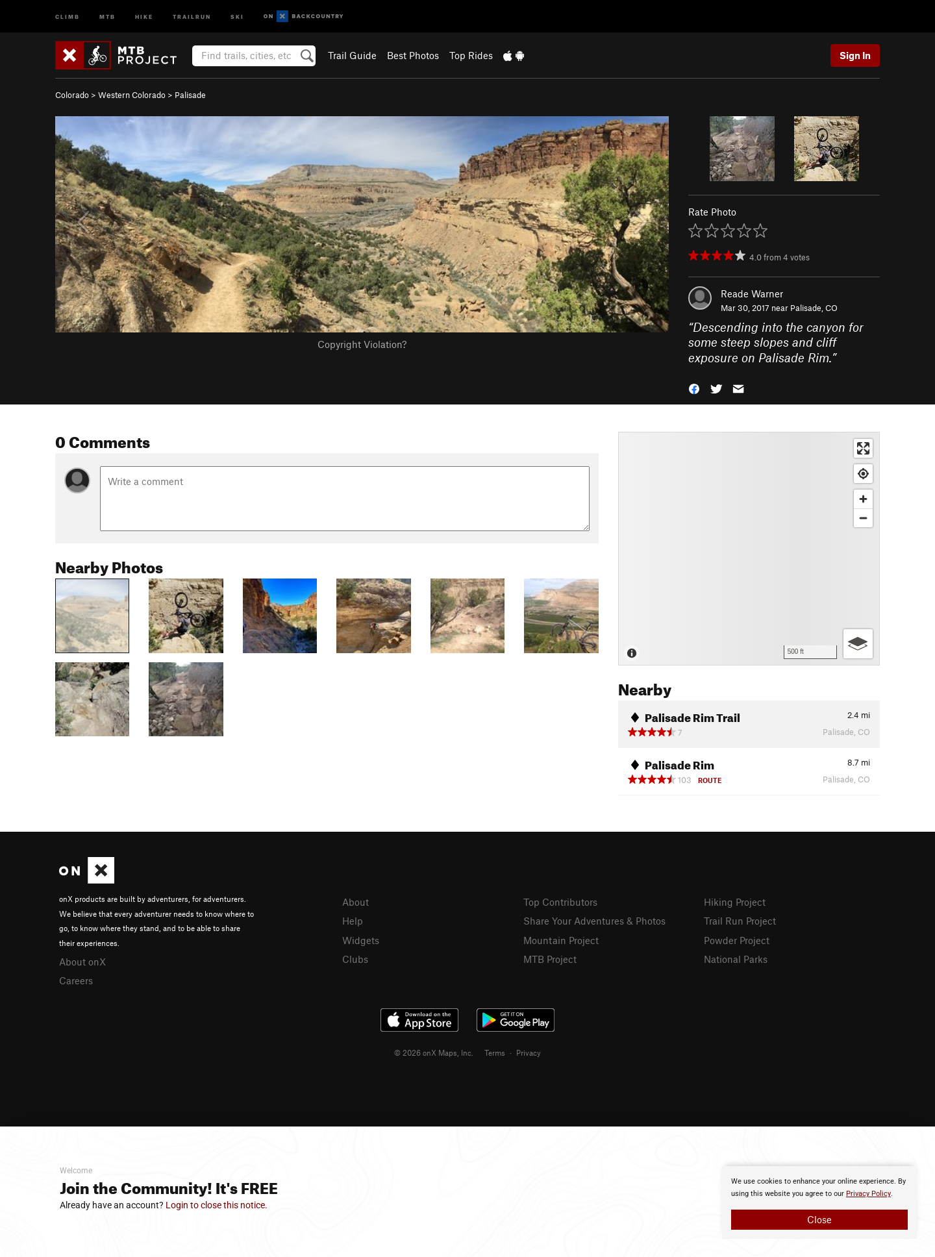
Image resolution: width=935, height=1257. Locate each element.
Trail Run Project (740, 921)
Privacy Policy (868, 1193)
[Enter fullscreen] (863, 448)
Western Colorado (132, 95)
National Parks (735, 959)
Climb (67, 16)
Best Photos (413, 55)
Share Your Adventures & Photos (594, 921)
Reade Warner (752, 293)
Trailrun (192, 16)
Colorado (72, 95)
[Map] (749, 548)
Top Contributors (560, 902)
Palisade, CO (814, 308)
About (355, 902)
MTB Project (550, 959)
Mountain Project (561, 940)
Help (352, 921)
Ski (237, 16)
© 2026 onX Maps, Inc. (433, 1052)
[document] (819, 1202)
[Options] (858, 643)
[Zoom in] (863, 499)
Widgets (360, 940)
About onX (82, 961)
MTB (107, 16)
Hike (144, 16)
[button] (694, 387)
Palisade (190, 95)
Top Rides (471, 55)
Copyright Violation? (362, 344)
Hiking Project (735, 902)
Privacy (528, 1052)
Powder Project (736, 940)
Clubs (355, 959)
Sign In (855, 55)
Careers (76, 980)
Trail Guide (352, 55)
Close (819, 1219)
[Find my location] (863, 473)
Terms (494, 1052)
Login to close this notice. (217, 1205)
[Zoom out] (863, 517)
